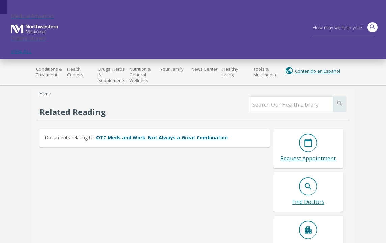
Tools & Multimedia (264, 72)
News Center (204, 69)
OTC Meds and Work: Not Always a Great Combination (162, 137)
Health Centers (75, 72)
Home (45, 93)
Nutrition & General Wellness (140, 74)
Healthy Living (230, 72)
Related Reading (72, 111)
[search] (291, 105)
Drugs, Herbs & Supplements (112, 74)
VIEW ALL (21, 51)
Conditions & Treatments (49, 72)
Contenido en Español (317, 71)
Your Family (172, 69)
